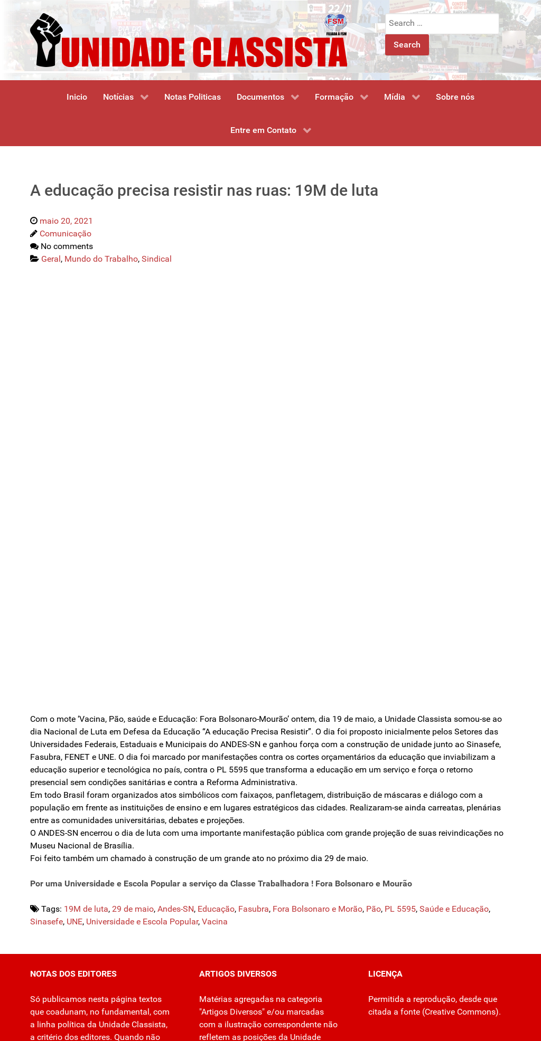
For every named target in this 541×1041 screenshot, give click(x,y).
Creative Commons (460, 1012)
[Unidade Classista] (188, 39)
